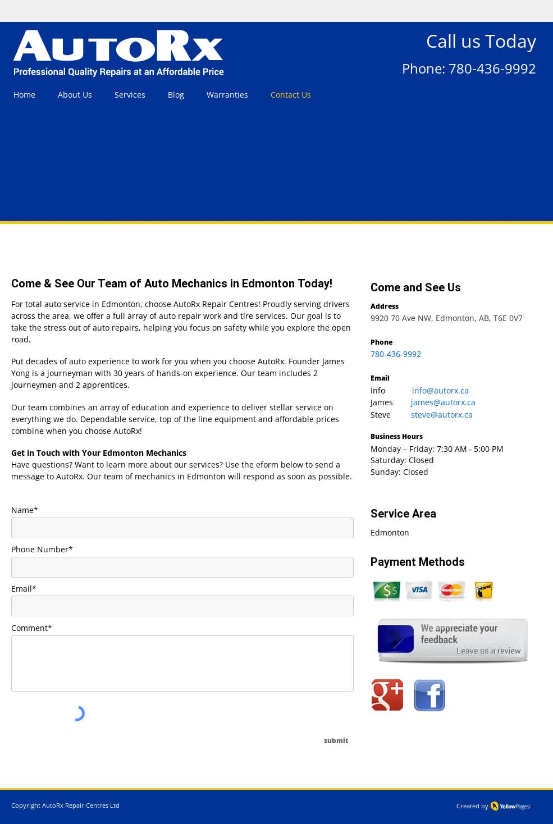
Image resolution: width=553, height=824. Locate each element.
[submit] (336, 741)
